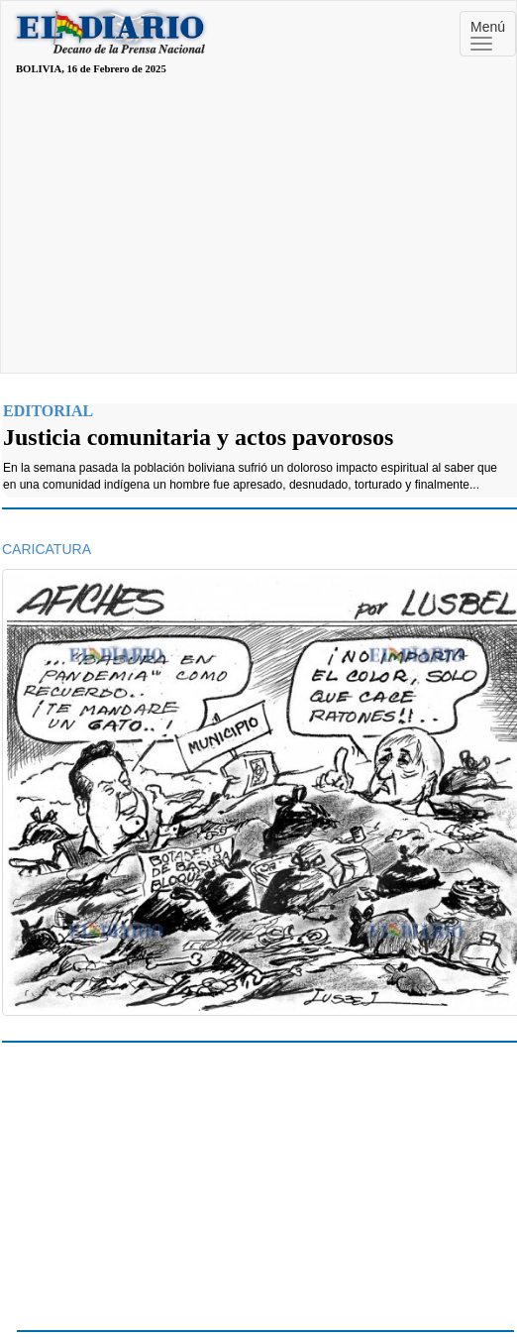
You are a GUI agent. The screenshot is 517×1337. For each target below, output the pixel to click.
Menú (487, 35)
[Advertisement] (258, 224)
